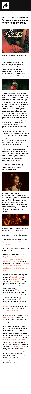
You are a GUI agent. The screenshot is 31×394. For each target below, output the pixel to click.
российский (13, 259)
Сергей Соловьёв (19, 346)
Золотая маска (9, 310)
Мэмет (5, 340)
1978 (16, 257)
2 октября (10, 257)
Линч (14, 340)
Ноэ (10, 340)
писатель (6, 261)
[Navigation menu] (28, 5)
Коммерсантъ (15, 281)
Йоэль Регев (15, 279)
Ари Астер (21, 340)
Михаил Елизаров (16, 277)
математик (21, 259)
